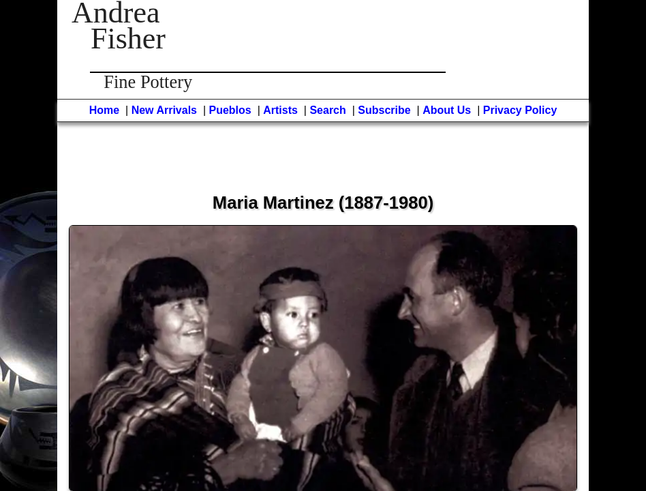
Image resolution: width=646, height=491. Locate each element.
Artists (280, 110)
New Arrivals (164, 110)
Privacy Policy (520, 110)
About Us (446, 110)
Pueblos (230, 110)
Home (104, 110)
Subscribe (384, 110)
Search (327, 110)
